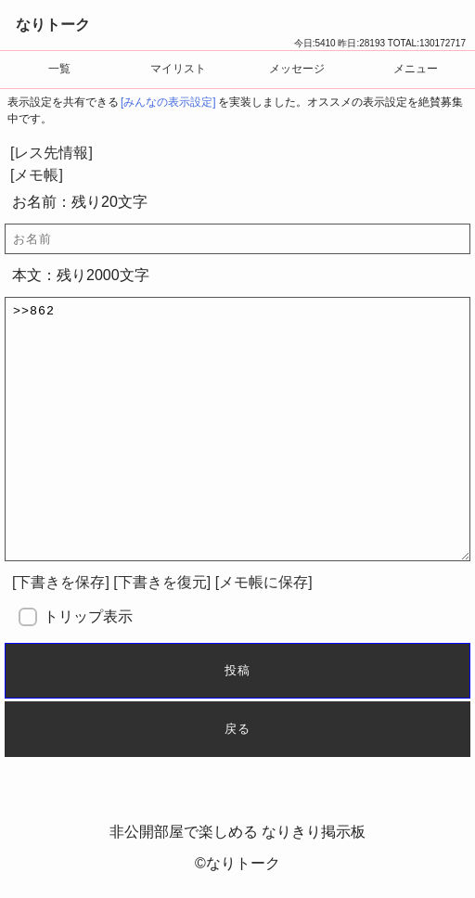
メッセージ (297, 68)
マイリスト (178, 68)
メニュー (415, 68)
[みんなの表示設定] (168, 102)
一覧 (59, 68)
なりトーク (53, 24)
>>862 (237, 429)
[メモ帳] (36, 175)
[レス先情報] (51, 152)
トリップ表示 (88, 616)
